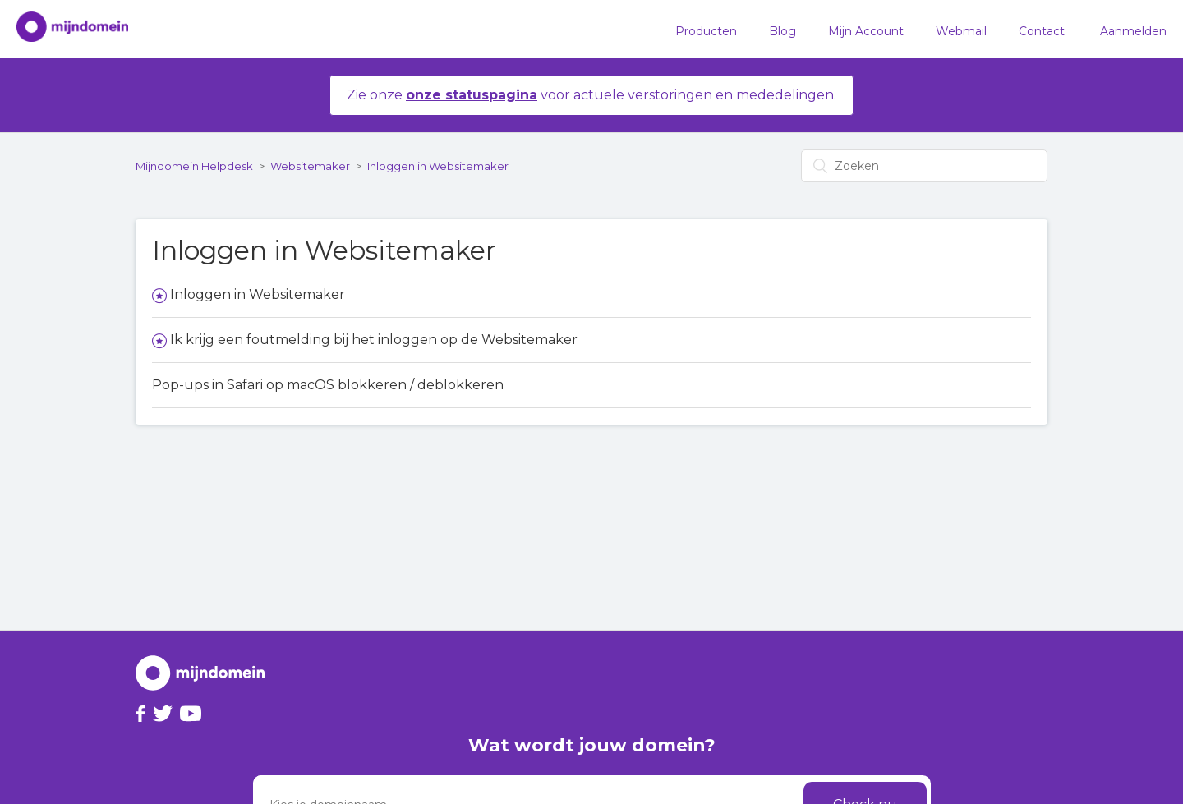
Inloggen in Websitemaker (438, 165)
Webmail (961, 31)
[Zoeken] (924, 165)
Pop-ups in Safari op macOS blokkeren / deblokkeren (328, 385)
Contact (1042, 31)
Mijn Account (866, 31)
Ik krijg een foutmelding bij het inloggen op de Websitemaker (374, 339)
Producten (706, 31)
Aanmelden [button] (1133, 31)
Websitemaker (310, 165)
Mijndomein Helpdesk (194, 165)
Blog (782, 31)
